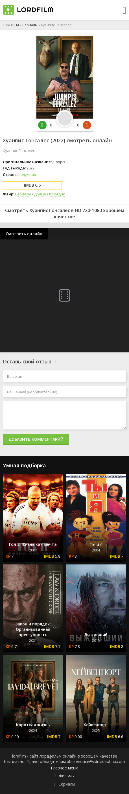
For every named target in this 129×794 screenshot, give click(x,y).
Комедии (57, 194)
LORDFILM (11, 25)
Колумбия (27, 174)
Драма (40, 194)
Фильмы (67, 775)
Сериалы (30, 25)
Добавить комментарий (36, 439)
